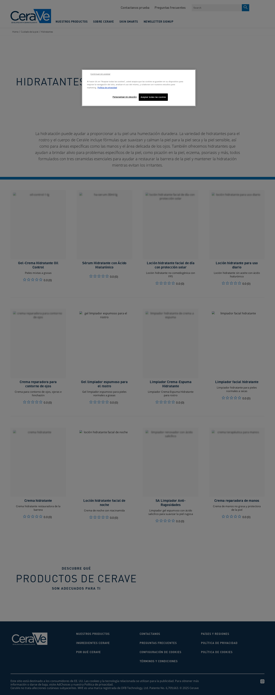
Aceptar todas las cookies (153, 97)
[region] (139, 87)
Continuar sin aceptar (100, 74)
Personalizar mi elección (125, 97)
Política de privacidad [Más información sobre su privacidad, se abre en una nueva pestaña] (107, 87)
